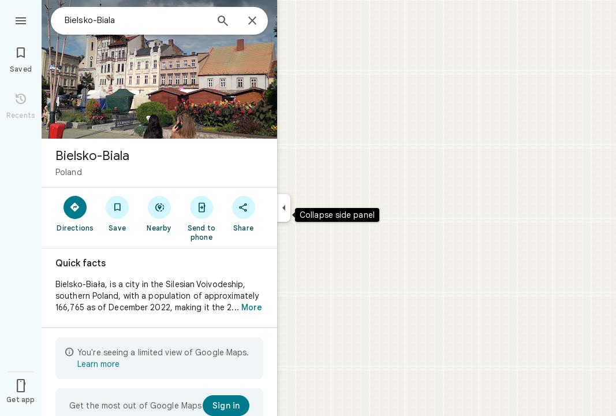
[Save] (117, 213)
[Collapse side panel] (283, 208)
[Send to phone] (201, 218)
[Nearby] (160, 213)
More (251, 307)
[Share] (243, 213)
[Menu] (21, 19)
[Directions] (75, 213)
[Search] (223, 22)
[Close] (252, 21)
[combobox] (136, 20)
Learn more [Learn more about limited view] (98, 364)
